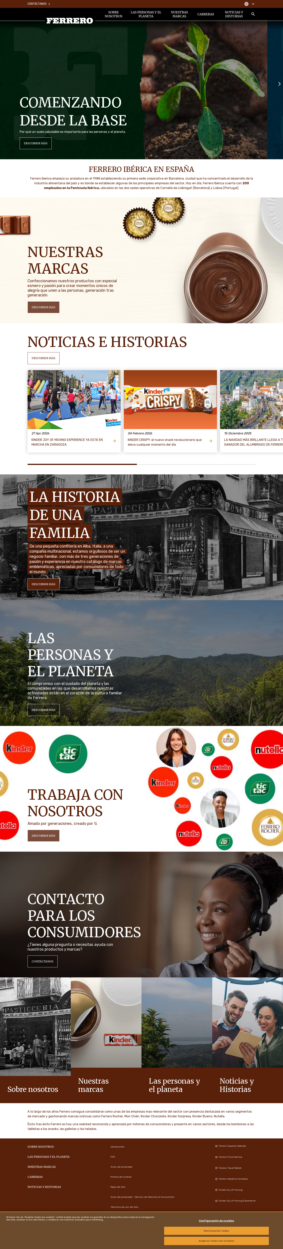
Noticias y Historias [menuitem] (234, 14)
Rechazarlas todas (216, 1230)
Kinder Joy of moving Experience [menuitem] (235, 1200)
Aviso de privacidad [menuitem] (121, 1166)
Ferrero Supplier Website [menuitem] (230, 1146)
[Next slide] (279, 83)
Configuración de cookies (216, 1220)
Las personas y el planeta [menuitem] (146, 14)
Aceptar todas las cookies (216, 1240)
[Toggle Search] (253, 14)
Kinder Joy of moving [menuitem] (229, 1189)
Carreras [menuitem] (205, 14)
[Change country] (249, 4)
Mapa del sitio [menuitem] (118, 1187)
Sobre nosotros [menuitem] (113, 14)
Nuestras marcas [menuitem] (179, 14)
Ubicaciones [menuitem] (117, 1146)
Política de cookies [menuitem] (120, 1176)
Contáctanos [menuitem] (39, 4)
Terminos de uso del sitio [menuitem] (124, 1207)
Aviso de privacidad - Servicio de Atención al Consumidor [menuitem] (142, 1197)
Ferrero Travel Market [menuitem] (228, 1168)
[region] (141, 1230)
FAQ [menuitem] (112, 1156)
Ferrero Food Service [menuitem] (228, 1157)
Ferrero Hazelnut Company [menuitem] (231, 1178)
